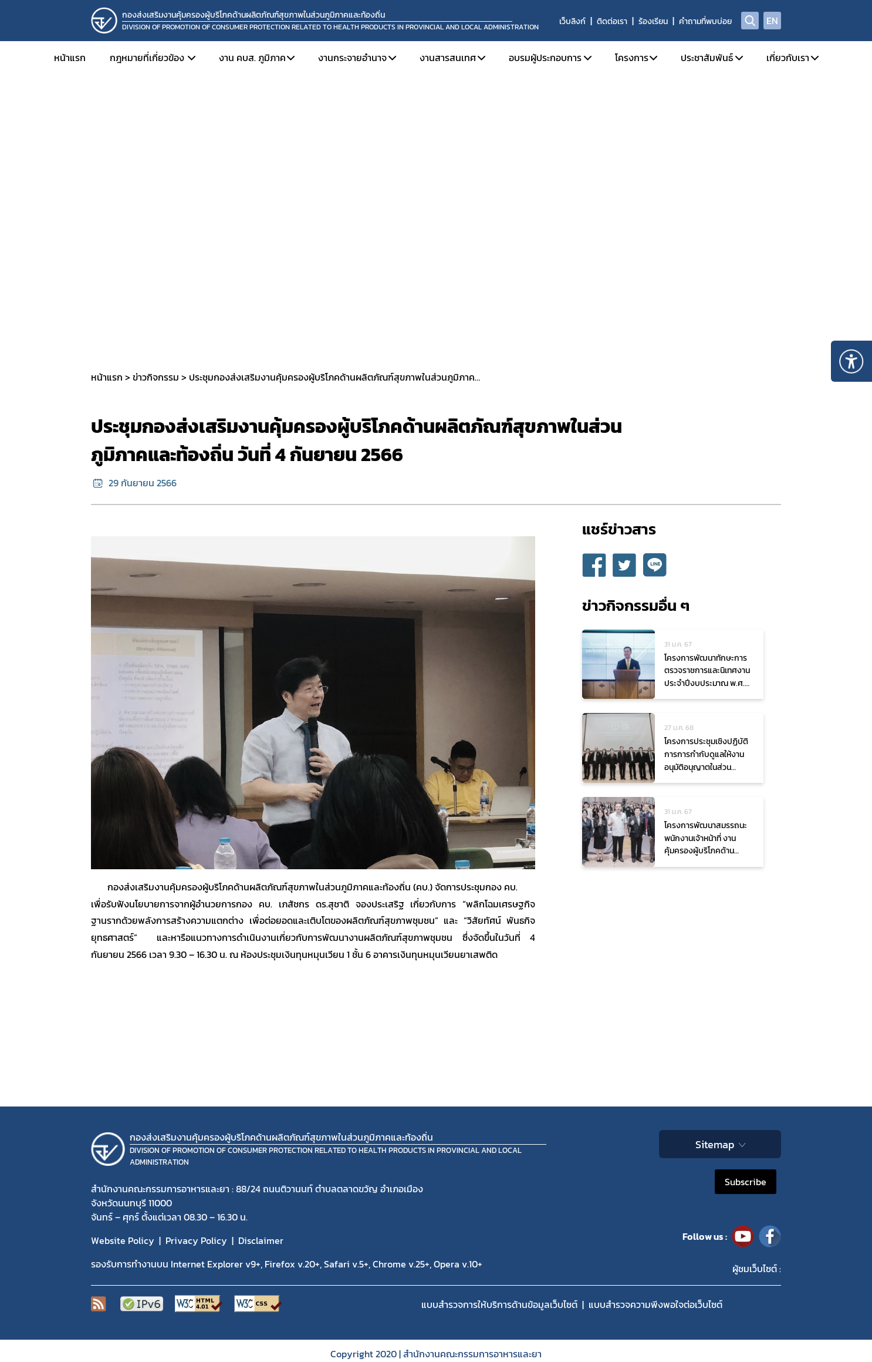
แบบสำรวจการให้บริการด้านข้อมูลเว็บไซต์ (499, 1304)
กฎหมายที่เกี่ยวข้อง (147, 58)
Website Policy (122, 1240)
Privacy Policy (196, 1240)
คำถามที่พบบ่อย (705, 21)
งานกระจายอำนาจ (352, 58)
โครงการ (631, 58)
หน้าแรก (70, 58)
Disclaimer (260, 1240)
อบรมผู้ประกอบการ (545, 58)
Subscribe (745, 1182)
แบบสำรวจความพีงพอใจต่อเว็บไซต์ (655, 1304)
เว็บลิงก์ (572, 21)
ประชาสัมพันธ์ (707, 58)
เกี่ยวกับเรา (787, 58)
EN (772, 21)
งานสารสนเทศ (448, 58)
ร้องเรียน (653, 21)
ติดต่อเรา (612, 21)
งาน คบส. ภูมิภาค (252, 58)
